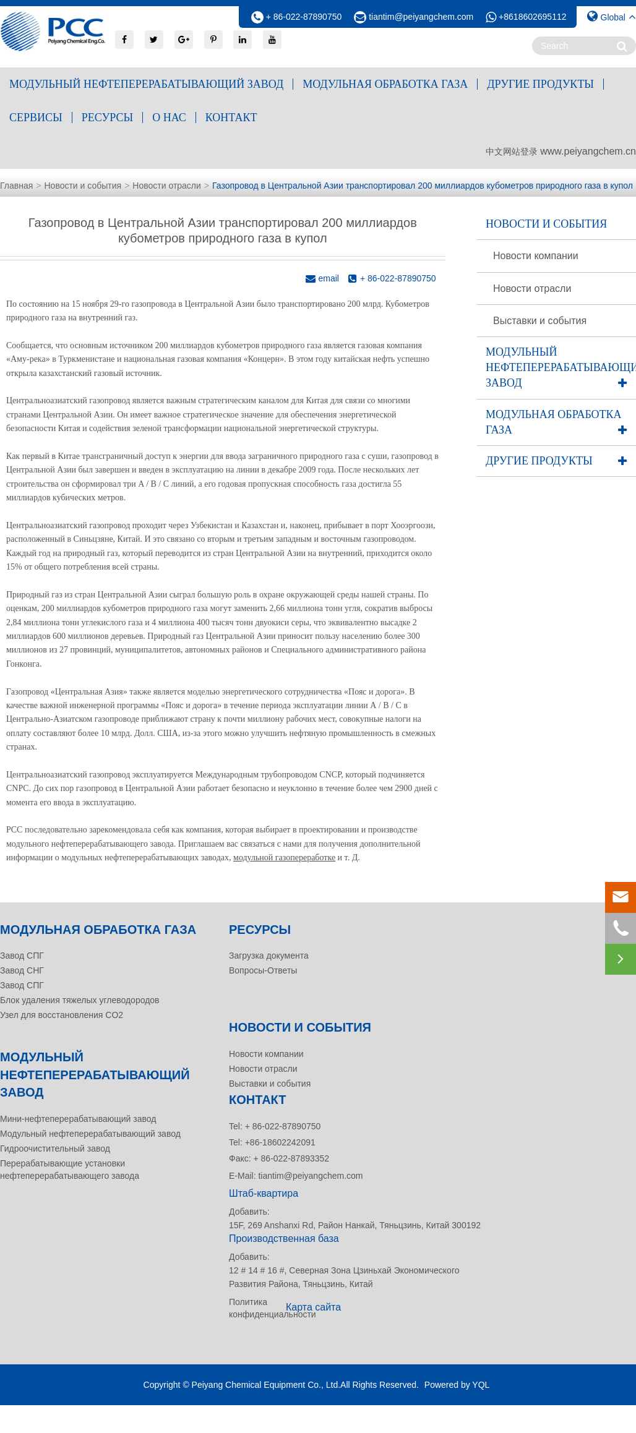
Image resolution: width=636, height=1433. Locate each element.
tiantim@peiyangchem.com (421, 17)
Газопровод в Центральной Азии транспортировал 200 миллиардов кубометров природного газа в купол (422, 185)
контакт (231, 117)
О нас (169, 117)
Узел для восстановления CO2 (61, 1015)
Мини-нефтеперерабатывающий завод (78, 1119)
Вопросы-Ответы (263, 970)
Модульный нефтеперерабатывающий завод (146, 84)
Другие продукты (540, 84)
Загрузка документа (269, 955)
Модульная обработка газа (385, 84)
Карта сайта (313, 1307)
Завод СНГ (22, 970)
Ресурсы (107, 117)
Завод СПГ (22, 955)
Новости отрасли (166, 185)
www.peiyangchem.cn (588, 151)
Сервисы (35, 117)
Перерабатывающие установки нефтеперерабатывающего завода (69, 1169)
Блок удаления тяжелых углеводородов (80, 1000)
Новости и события (82, 185)
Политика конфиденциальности (253, 1308)
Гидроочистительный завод (55, 1148)
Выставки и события (540, 320)
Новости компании (535, 255)
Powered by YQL (457, 1385)
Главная (16, 185)
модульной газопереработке (284, 857)
